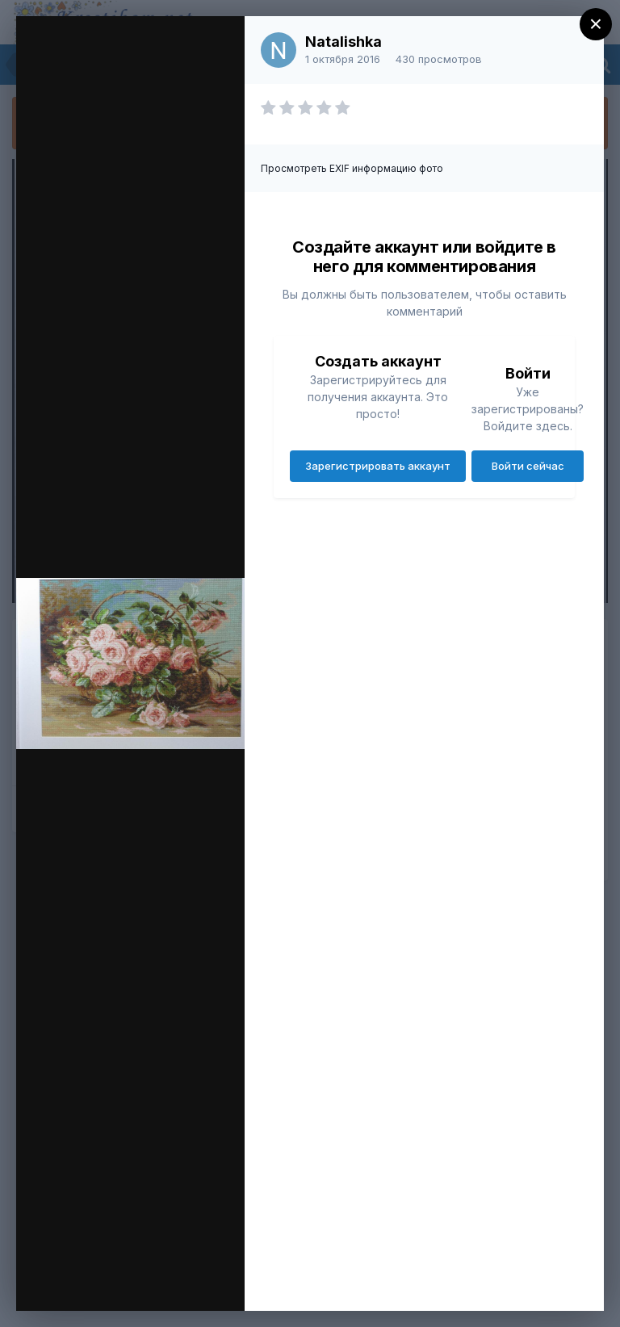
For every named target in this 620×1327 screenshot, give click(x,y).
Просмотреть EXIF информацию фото (352, 168)
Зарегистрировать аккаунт (377, 465)
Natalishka (343, 41)
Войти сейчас (528, 465)
